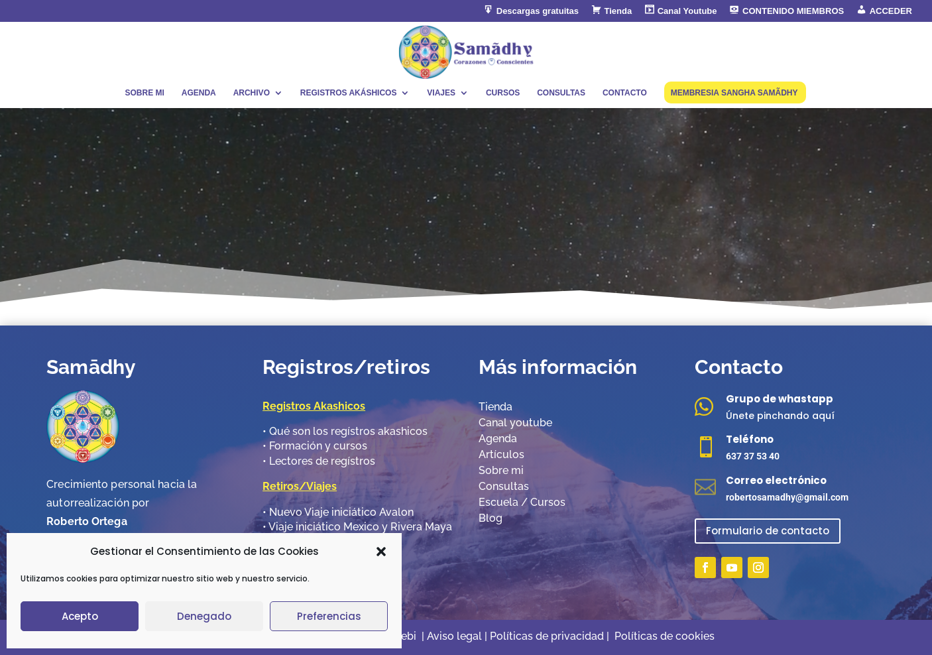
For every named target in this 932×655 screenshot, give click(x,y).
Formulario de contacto (767, 531)
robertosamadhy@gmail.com (787, 497)
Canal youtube (515, 422)
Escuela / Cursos (522, 502)
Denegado (204, 616)
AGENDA (199, 92)
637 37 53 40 (753, 456)
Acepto (80, 616)
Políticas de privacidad (548, 636)
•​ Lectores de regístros (318, 461)
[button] (381, 551)
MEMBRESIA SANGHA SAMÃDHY (734, 92)
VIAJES (441, 92)
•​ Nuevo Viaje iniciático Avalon (338, 512)
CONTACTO (625, 92)
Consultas (504, 486)
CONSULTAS (561, 92)
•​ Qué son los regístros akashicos (345, 431)
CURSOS (503, 92)
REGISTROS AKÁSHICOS (348, 92)
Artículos (501, 454)
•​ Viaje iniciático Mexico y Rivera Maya (357, 526)
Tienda (495, 406)
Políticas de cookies (664, 636)
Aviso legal (454, 636)
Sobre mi (501, 470)
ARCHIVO (251, 92)
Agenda (498, 438)
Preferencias (329, 616)
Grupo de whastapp (779, 399)
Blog (490, 518)
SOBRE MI (144, 92)
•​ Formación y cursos (314, 446)
